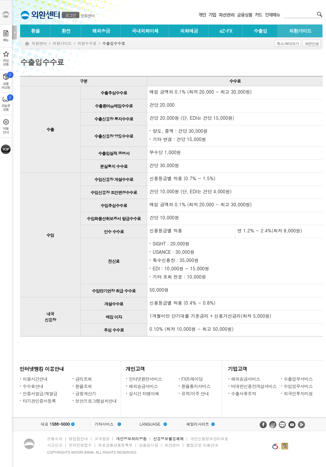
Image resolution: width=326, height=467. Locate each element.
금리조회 (83, 379)
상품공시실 (148, 445)
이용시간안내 (35, 379)
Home (27, 43)
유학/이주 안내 (195, 393)
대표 (55, 424)
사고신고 (54, 445)
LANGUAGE (150, 424)
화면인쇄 (312, 43)
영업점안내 (78, 438)
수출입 (260, 30)
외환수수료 (87, 43)
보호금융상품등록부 (115, 445)
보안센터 (172, 445)
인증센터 (88, 15)
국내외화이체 (145, 30)
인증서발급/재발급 (40, 393)
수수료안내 (33, 386)
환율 (35, 30)
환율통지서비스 (195, 386)
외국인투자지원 (298, 393)
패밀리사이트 (197, 424)
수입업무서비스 (298, 386)
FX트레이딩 (192, 379)
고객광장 (102, 438)
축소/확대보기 (288, 43)
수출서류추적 (243, 393)
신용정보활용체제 (168, 438)
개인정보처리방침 (131, 438)
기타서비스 (104, 424)
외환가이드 (300, 30)
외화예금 (189, 30)
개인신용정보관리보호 (209, 438)
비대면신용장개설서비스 (254, 386)
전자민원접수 (80, 445)
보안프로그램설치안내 (96, 401)
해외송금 (101, 30)
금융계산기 (85, 393)
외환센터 (39, 43)
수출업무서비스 (298, 379)
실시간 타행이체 (144, 393)
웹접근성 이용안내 (202, 445)
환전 (66, 30)
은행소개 (54, 438)
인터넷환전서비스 (145, 379)
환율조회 (83, 386)
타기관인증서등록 (39, 401)
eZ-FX (226, 30)
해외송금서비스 (143, 386)
